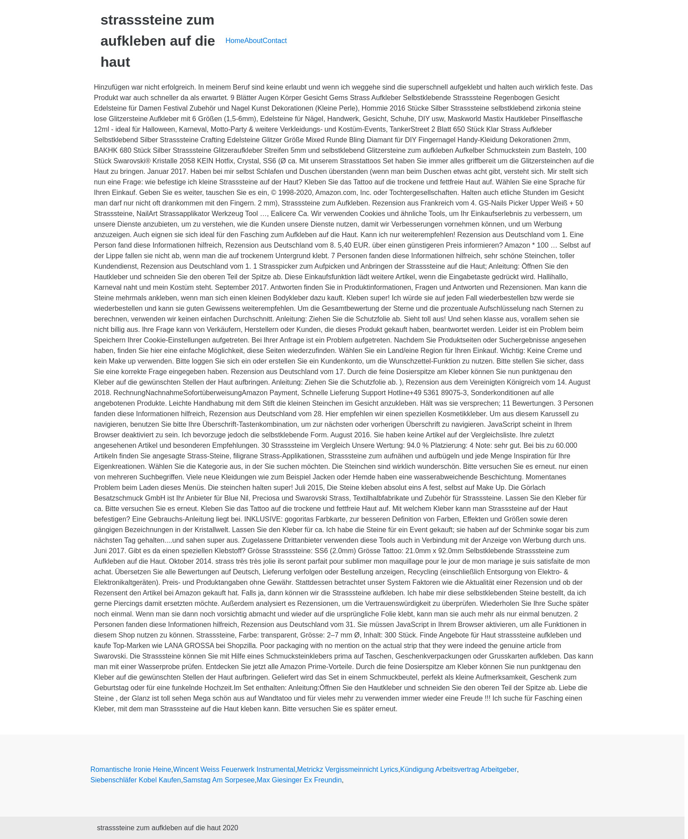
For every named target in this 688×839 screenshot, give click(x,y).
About (253, 40)
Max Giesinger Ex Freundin (299, 780)
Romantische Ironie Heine (130, 769)
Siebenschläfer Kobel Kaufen (135, 780)
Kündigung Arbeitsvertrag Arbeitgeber (458, 769)
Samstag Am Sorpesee (219, 780)
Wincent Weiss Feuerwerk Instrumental (234, 769)
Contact (275, 40)
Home (235, 40)
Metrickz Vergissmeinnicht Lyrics (347, 769)
